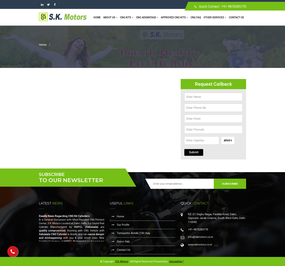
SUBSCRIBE (230, 183)
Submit (193, 152)
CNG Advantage (147, 17)
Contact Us (236, 17)
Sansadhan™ (176, 261)
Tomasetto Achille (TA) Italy (131, 233)
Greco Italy (121, 241)
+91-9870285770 (233, 6)
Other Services (215, 17)
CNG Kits (126, 17)
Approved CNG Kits (174, 17)
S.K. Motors (121, 261)
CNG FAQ (195, 17)
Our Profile (120, 224)
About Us (110, 17)
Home (97, 17)
